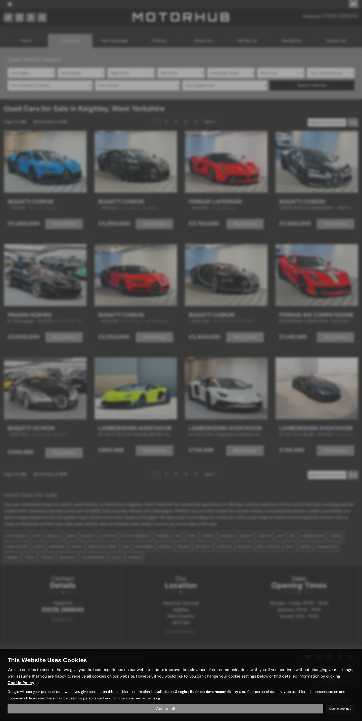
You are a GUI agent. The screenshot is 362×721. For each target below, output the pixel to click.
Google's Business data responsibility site (210, 692)
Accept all (165, 708)
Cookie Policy (21, 682)
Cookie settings (340, 709)
